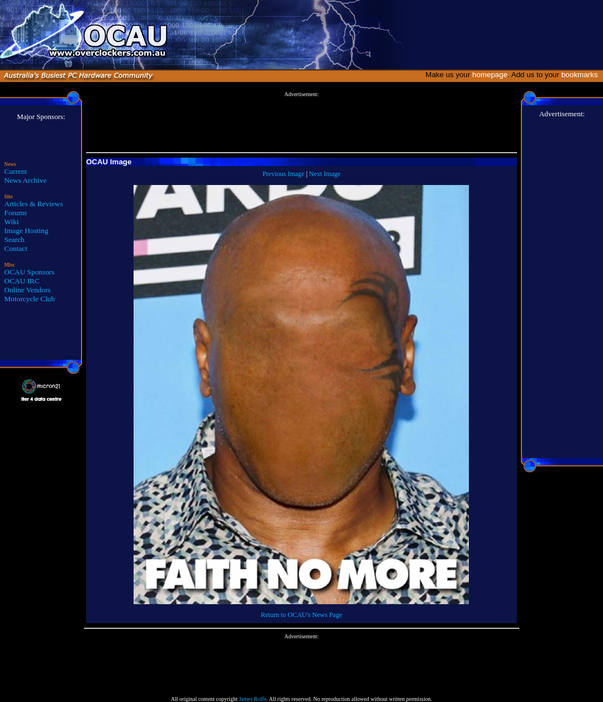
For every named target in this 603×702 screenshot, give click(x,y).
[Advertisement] (301, 122)
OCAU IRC (22, 281)
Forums (15, 212)
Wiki (11, 221)
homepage (489, 74)
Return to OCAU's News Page (301, 615)
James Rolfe (252, 699)
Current (15, 171)
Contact (15, 248)
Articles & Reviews (33, 204)
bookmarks (581, 74)
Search (14, 239)
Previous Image (284, 174)
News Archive (25, 180)
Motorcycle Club (29, 299)
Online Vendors (27, 290)
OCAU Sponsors (29, 272)
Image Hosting (26, 230)
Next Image (324, 174)
